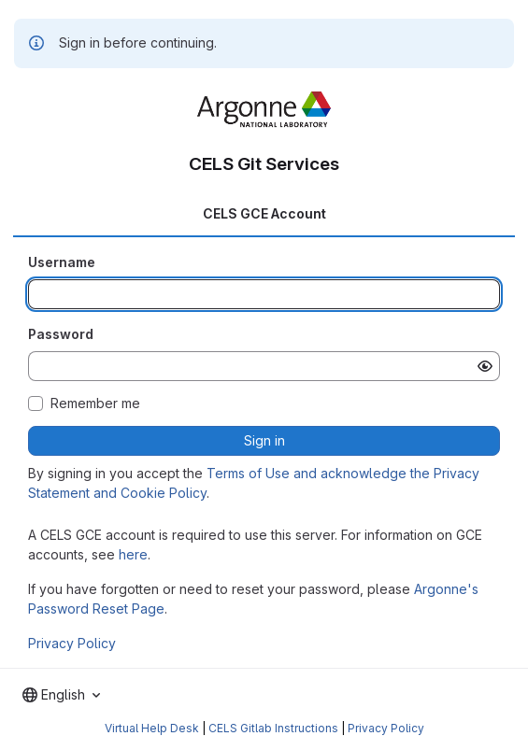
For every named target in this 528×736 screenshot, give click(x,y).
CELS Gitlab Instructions (273, 728)
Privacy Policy (72, 643)
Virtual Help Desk (152, 728)
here (133, 554)
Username (61, 262)
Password (60, 334)
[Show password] (485, 366)
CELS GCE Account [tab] (264, 213)
